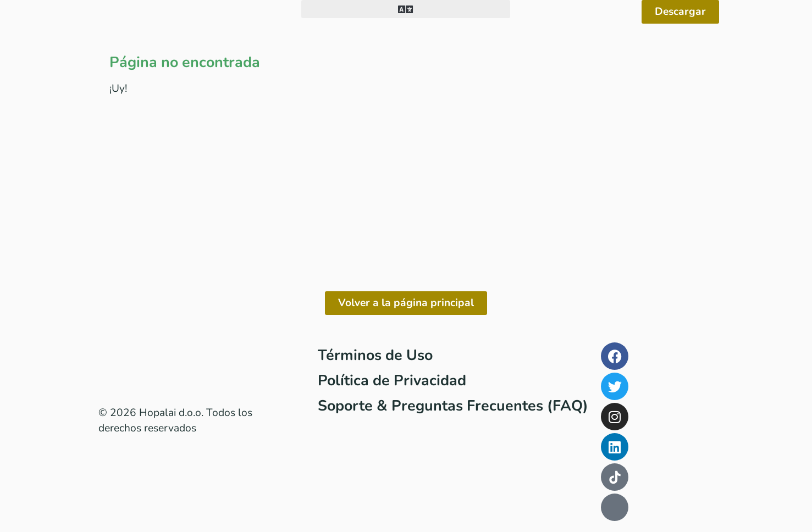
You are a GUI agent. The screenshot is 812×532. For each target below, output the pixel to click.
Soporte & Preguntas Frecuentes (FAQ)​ (453, 405)
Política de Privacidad (392, 380)
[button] (405, 9)
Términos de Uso (375, 355)
